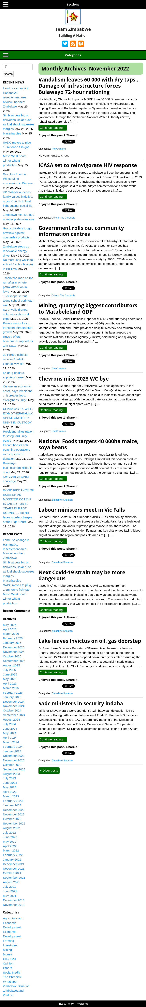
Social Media (11, 972)
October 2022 (12, 819)
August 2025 (11, 665)
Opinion (8, 963)
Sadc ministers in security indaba (80, 703)
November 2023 (13, 760)
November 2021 (13, 868)
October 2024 (12, 710)
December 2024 (13, 701)
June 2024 (10, 728)
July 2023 (9, 778)
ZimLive (8, 995)
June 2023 (10, 782)
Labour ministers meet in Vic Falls (81, 509)
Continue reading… (53, 127)
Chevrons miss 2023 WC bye (73, 378)
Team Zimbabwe (73, 29)
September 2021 (14, 877)
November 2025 (13, 651)
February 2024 (13, 746)
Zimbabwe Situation (62, 499)
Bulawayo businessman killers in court (18, 467)
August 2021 (11, 882)
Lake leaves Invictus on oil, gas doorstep (89, 640)
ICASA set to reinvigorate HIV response (87, 165)
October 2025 (12, 656)
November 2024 (13, 706)
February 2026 (13, 638)
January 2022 (12, 859)
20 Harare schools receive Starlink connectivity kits (15, 359)
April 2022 (10, 846)
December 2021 (13, 864)
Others (55, 217)
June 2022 (10, 837)
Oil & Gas (9, 959)
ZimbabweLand (13, 990)
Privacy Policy (66, 1003)
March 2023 (11, 796)
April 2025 (10, 683)
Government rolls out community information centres (81, 230)
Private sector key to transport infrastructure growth (18, 327)
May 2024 (9, 733)
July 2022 (9, 832)
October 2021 (12, 873)
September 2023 (14, 769)
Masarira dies (12, 133)
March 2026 (11, 633)
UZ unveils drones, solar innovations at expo (16, 314)
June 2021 (10, 891)
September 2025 (14, 660)
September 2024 (14, 715)
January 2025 (12, 697)
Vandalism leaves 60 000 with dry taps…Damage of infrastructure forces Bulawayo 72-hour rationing (89, 85)
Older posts (49, 770)
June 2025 (10, 674)
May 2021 (9, 895)
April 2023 (10, 791)
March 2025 (11, 688)
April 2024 (10, 737)
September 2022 (14, 823)
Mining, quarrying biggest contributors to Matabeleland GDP (87, 308)
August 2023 (11, 773)
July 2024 (9, 724)
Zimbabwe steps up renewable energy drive (16, 251)
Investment (10, 945)
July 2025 (9, 670)
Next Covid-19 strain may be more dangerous (81, 575)
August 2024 (11, 719)
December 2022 (13, 810)
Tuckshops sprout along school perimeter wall (18, 300)
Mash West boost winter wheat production (14, 160)
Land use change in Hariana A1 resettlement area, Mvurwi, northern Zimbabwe (16, 97)
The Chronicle (58, 148)
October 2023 (12, 764)
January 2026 (12, 642)
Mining (7, 949)
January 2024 (12, 751)
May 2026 (9, 624)
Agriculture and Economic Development (13, 923)
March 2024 (11, 742)
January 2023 (12, 805)
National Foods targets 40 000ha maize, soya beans (88, 444)
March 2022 (11, 850)
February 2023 (13, 800)
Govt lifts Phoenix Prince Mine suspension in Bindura (18, 178)
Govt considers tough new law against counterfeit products (17, 233)
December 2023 (13, 755)
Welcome (82, 1003)
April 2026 (10, 629)
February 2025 (13, 692)
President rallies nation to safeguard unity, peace (18, 436)
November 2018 (13, 904)
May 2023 (9, 787)
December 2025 (13, 647)
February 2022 (13, 855)
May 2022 (9, 841)
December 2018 (13, 900)
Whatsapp (10, 981)
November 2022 (13, 814)
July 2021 (9, 886)
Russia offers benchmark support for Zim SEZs (18, 341)
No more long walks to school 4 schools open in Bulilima (18, 264)
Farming (8, 940)
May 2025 (9, 679)
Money (7, 954)
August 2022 (11, 828)
